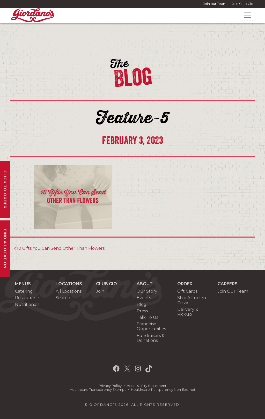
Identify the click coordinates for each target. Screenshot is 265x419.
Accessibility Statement (146, 386)
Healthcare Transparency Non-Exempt (163, 390)
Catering (24, 291)
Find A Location (5, 248)
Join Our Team (233, 291)
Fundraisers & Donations (151, 338)
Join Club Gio (242, 4)
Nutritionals (27, 304)
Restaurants (27, 297)
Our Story (147, 291)
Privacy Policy (110, 386)
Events (144, 297)
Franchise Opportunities (151, 326)
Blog (141, 304)
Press (142, 310)
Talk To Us (147, 317)
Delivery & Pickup (187, 312)
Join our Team (214, 4)
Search (63, 297)
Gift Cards (187, 291)
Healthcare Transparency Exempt (98, 390)
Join (100, 291)
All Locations (69, 291)
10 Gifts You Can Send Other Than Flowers (59, 248)
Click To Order (5, 189)
